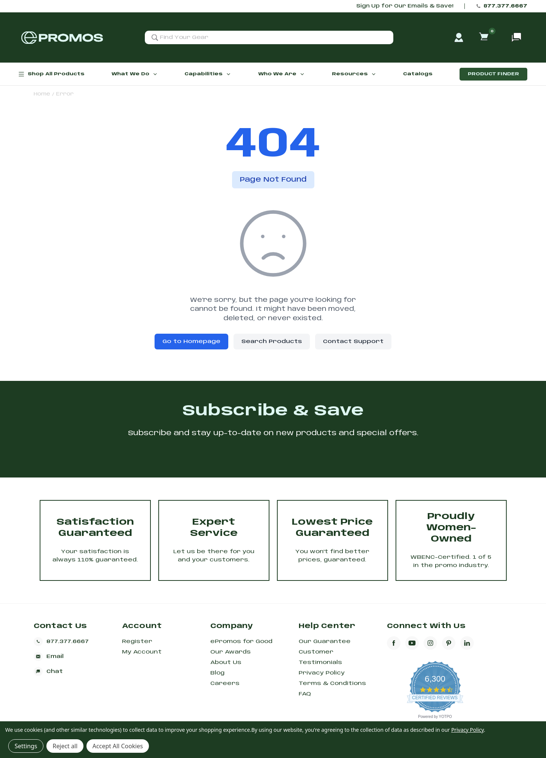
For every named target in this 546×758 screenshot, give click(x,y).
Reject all (64, 746)
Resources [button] (354, 74)
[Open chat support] (516, 37)
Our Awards (230, 652)
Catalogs (418, 74)
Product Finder (493, 74)
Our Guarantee (325, 641)
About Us (225, 662)
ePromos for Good (241, 641)
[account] (459, 37)
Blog (217, 673)
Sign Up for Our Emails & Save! (404, 6)
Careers (225, 683)
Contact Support (353, 341)
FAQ (305, 694)
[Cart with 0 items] (484, 37)
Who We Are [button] (281, 74)
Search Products (271, 341)
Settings (26, 746)
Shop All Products (52, 74)
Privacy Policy (322, 673)
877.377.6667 (505, 6)
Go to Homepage (191, 341)
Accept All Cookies (117, 746)
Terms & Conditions (332, 683)
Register (137, 641)
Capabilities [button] (207, 74)
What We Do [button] (135, 74)
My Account (142, 652)
